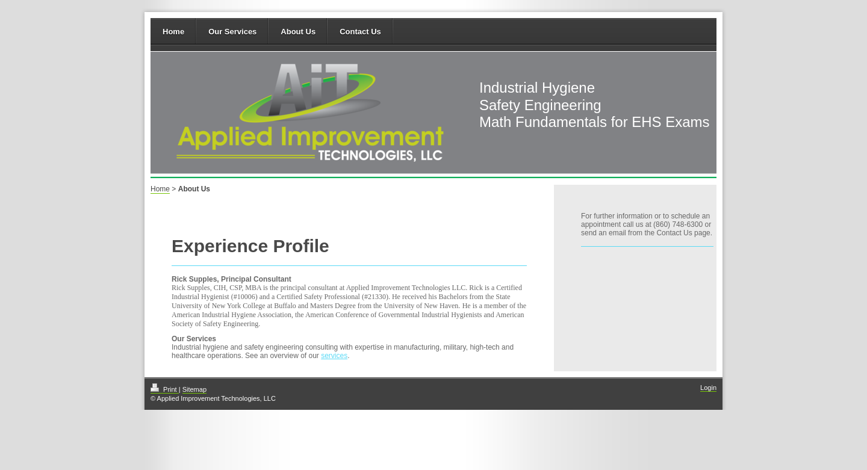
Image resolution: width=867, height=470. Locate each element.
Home (173, 31)
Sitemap (194, 389)
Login (708, 387)
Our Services (232, 31)
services (334, 355)
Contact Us (360, 31)
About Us (298, 31)
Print (165, 389)
